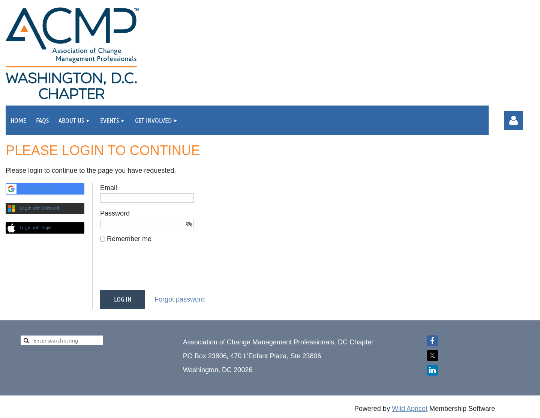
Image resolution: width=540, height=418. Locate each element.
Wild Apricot (410, 408)
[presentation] (157, 269)
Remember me (129, 239)
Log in (513, 120)
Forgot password (179, 299)
